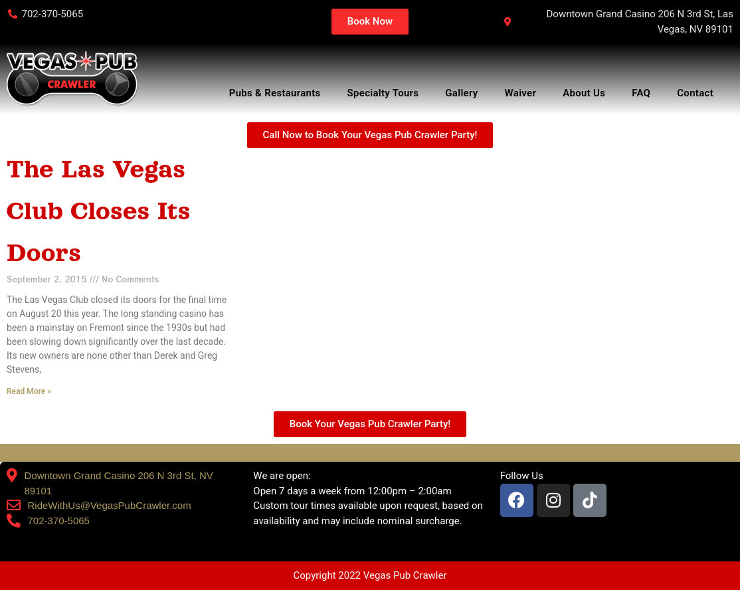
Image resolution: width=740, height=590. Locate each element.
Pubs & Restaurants (275, 93)
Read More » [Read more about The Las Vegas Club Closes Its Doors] (29, 391)
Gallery (461, 93)
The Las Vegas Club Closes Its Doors (98, 210)
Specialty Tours (383, 93)
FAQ (641, 93)
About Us (584, 93)
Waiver (521, 93)
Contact (698, 93)
